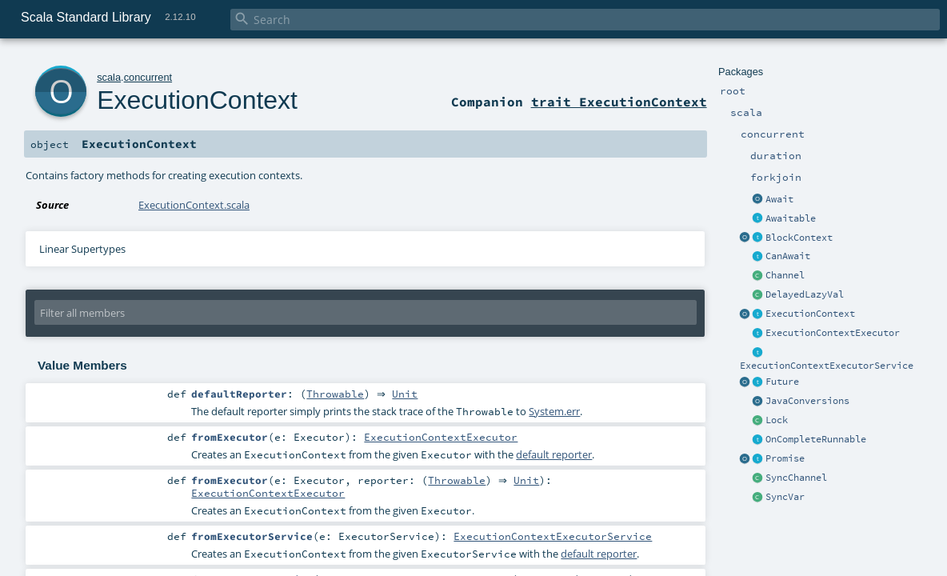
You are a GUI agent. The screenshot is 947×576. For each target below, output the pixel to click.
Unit (409, 394)
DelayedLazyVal (804, 294)
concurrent (148, 77)
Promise (785, 458)
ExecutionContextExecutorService (826, 365)
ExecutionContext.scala (194, 205)
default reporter (554, 456)
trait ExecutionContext (619, 102)
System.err (554, 413)
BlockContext (799, 237)
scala (109, 77)
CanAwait (787, 256)
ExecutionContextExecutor (832, 332)
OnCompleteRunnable (815, 439)
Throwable (335, 394)
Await (779, 199)
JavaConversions (807, 400)
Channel (785, 275)
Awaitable (790, 218)
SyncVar (785, 496)
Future (782, 381)
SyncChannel (796, 477)
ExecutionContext (810, 313)
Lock (776, 420)
